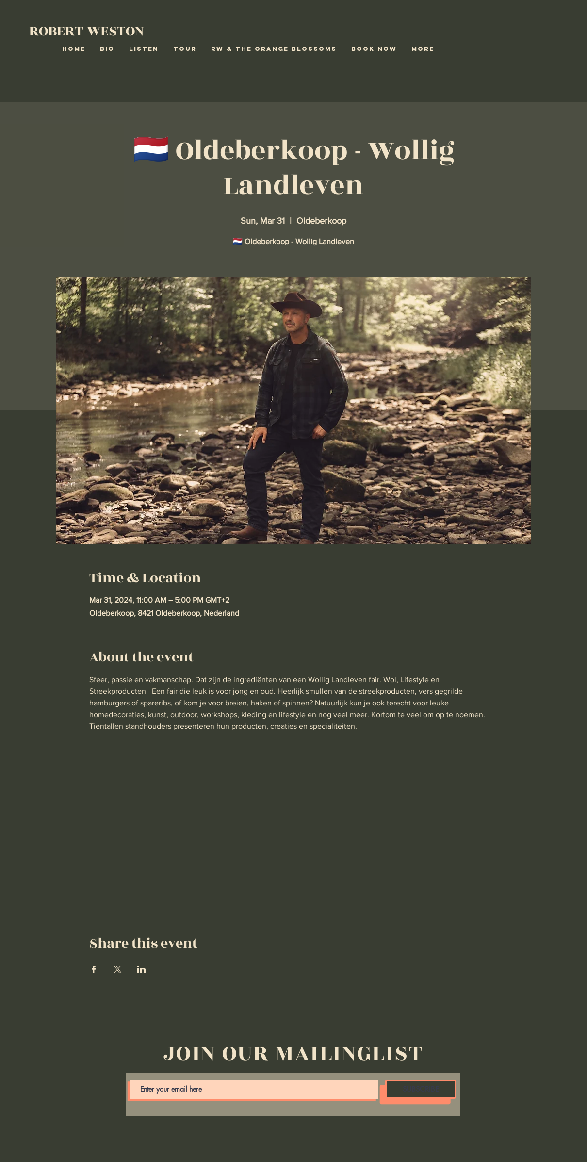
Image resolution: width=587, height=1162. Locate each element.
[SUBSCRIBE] (420, 1089)
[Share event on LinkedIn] (141, 969)
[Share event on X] (117, 969)
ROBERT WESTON (86, 31)
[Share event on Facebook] (93, 969)
